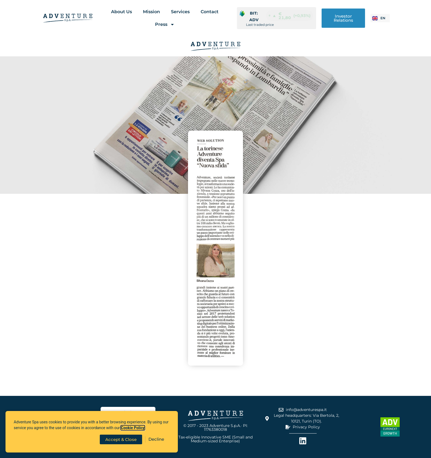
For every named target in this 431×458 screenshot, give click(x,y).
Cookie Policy (133, 428)
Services (180, 11)
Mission (151, 11)
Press (165, 24)
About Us (121, 11)
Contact (210, 11)
